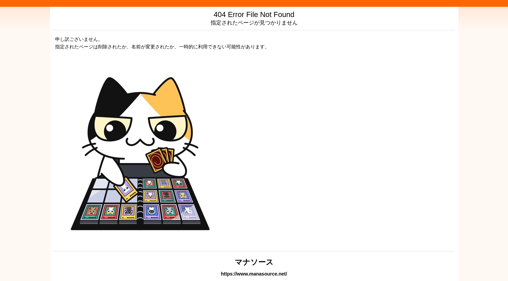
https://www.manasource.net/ (254, 274)
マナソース (254, 262)
